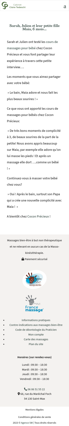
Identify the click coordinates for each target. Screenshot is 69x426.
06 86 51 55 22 (34, 389)
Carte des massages (36, 339)
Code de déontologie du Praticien (36, 330)
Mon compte (36, 335)
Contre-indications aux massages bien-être (35, 325)
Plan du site (36, 344)
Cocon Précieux (38, 216)
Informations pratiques (36, 320)
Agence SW (27, 423)
